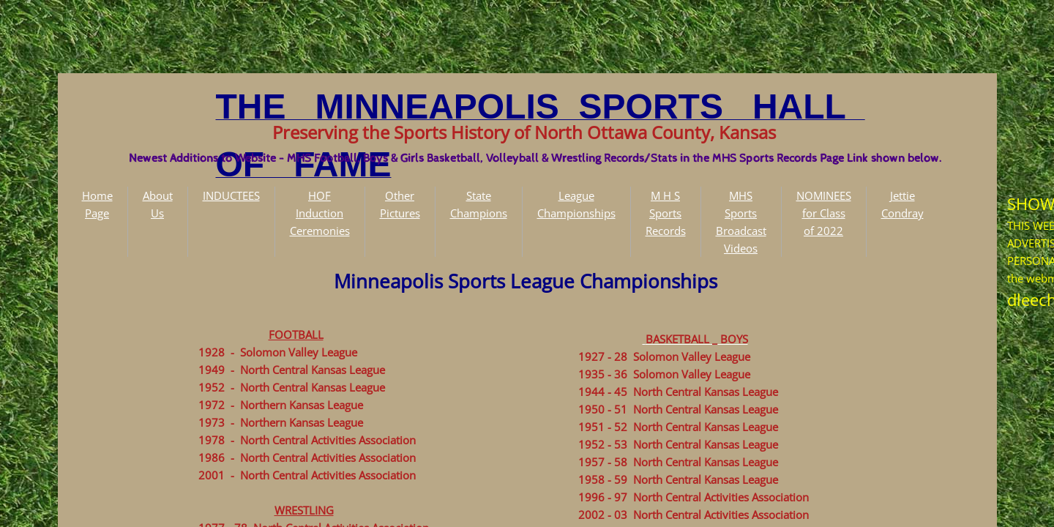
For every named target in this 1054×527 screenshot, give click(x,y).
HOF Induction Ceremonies (320, 213)
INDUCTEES (231, 195)
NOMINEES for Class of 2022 (823, 213)
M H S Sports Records (666, 213)
